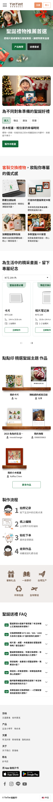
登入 (47, 5)
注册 (38, 5)
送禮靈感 (34, 46)
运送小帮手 (7, 728)
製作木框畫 (10, 144)
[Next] (31, 343)
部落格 (15, 750)
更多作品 (26, 484)
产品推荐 (18, 46)
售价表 (17, 728)
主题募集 (6, 718)
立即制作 (16, 330)
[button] (14, 381)
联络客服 (16, 739)
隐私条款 (26, 739)
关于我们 (6, 750)
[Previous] (21, 343)
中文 (47, 797)
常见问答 (6, 739)
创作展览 (16, 718)
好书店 (5, 761)
